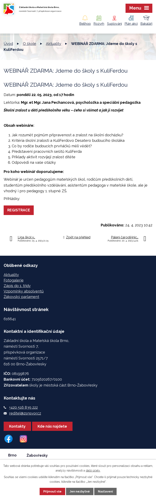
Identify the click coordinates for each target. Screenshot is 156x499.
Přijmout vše (52, 491)
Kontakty (17, 426)
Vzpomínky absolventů (24, 291)
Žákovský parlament (21, 297)
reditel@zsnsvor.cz (25, 413)
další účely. (93, 470)
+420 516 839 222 (23, 407)
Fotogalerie (14, 280)
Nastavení (105, 491)
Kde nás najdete (52, 426)
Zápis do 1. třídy (17, 286)
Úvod (8, 43)
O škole (29, 43)
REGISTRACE (18, 210)
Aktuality (53, 43)
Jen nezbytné (80, 491)
